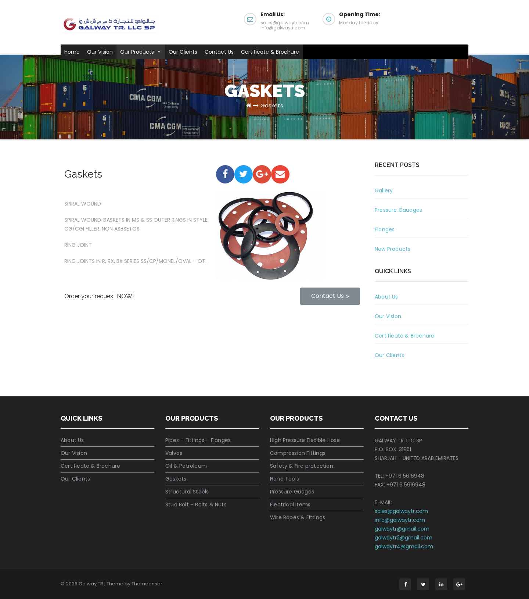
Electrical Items (290, 504)
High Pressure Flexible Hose (305, 440)
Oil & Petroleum (186, 466)
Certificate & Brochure (270, 52)
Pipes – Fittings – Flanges (198, 440)
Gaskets (271, 105)
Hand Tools (284, 478)
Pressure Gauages (398, 210)
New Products (392, 249)
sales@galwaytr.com (401, 511)
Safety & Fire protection (301, 466)
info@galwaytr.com (400, 520)
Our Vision (100, 52)
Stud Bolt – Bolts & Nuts (196, 504)
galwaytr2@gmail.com (403, 537)
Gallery (384, 190)
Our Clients (183, 52)
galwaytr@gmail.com (402, 528)
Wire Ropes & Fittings (297, 517)
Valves (173, 453)
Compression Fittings (297, 453)
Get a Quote (437, 18)
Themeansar (147, 583)
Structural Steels (187, 491)
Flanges (385, 229)
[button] (157, 52)
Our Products (140, 52)
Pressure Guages (292, 491)
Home (72, 52)
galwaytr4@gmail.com (404, 546)
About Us (386, 296)
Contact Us (219, 52)
